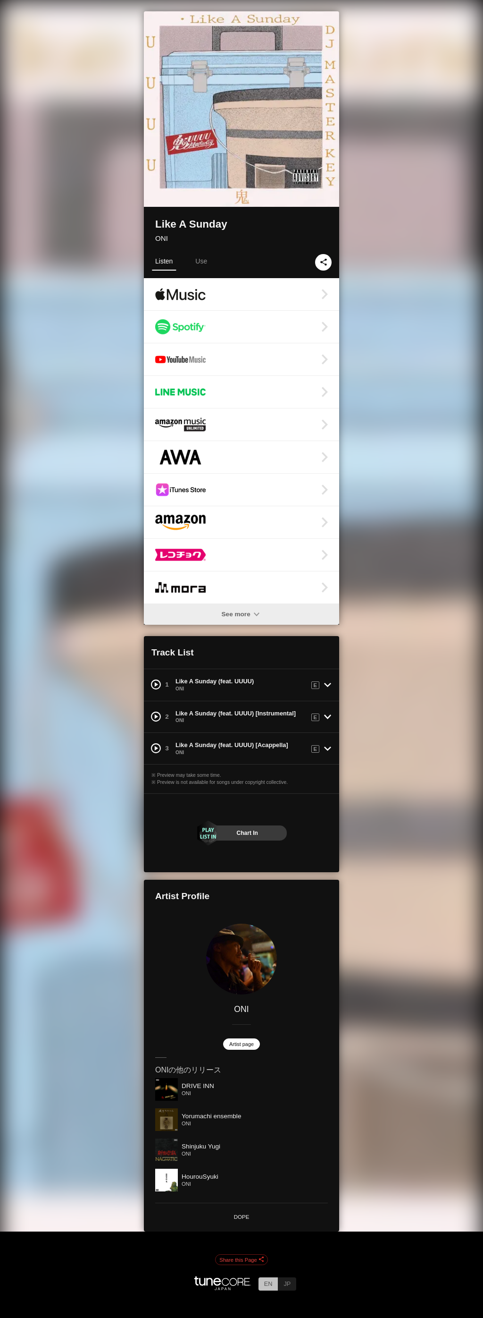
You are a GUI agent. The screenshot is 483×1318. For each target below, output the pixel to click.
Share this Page (241, 1260)
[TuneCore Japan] (222, 1288)
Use (201, 261)
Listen (164, 261)
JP (287, 1283)
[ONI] (241, 959)
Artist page (241, 1044)
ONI (161, 238)
